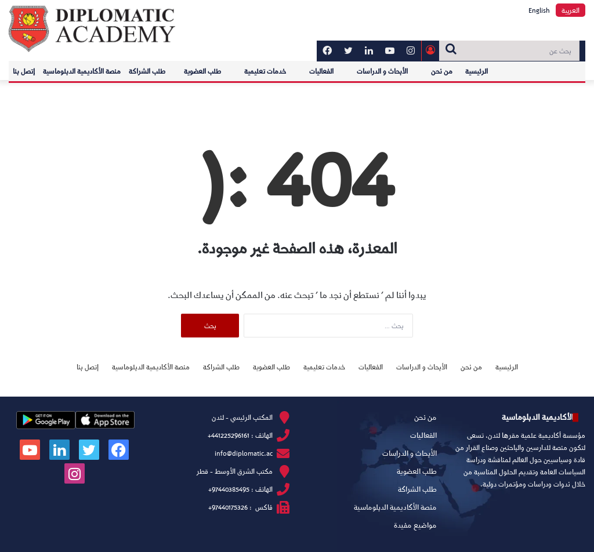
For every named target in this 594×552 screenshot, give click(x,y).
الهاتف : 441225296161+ (240, 435)
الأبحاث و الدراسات (382, 71)
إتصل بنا (24, 71)
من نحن (441, 71)
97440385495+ (228, 489)
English (539, 10)
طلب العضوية (202, 71)
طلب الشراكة (147, 71)
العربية (570, 10)
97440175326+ (228, 507)
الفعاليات (321, 71)
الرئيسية (476, 71)
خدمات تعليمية (265, 71)
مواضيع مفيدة (415, 525)
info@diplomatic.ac (244, 453)
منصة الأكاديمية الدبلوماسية (82, 71)
